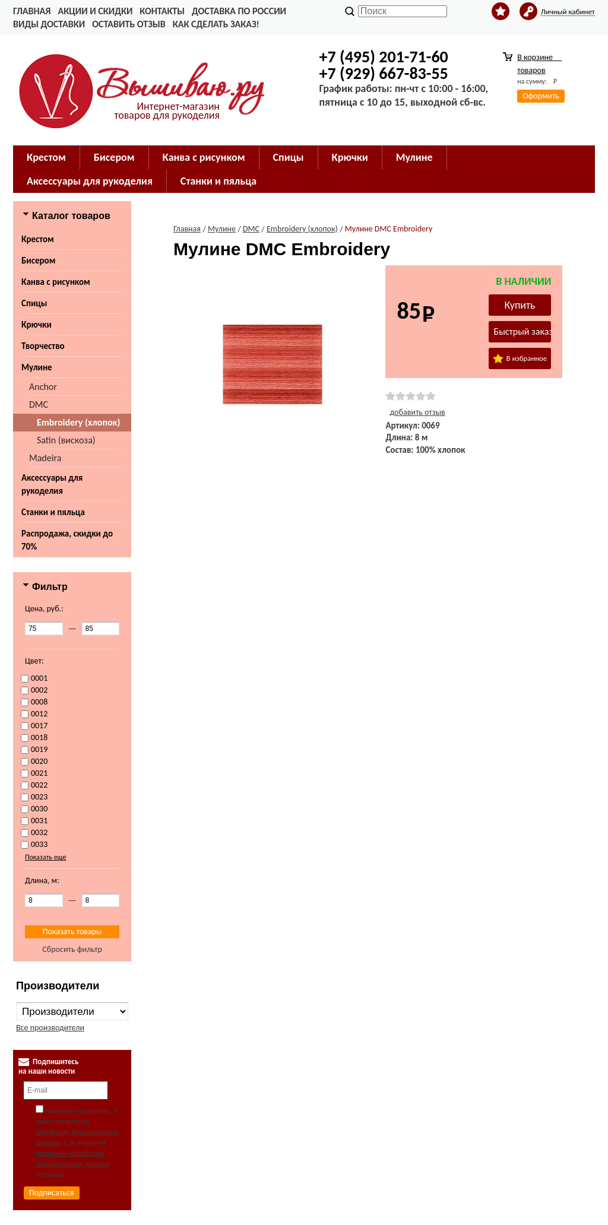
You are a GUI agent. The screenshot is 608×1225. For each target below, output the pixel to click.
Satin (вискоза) (66, 440)
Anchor (43, 386)
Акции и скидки (95, 11)
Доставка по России (239, 11)
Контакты (162, 11)
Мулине (36, 367)
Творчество (43, 346)
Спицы (34, 303)
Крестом (37, 239)
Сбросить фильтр (72, 949)
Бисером (38, 260)
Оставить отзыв (128, 24)
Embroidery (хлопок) (78, 422)
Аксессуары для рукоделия (52, 484)
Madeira (45, 458)
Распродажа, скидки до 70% (67, 540)
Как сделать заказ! (216, 24)
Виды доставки (49, 24)
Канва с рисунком (55, 282)
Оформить (540, 96)
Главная (31, 11)
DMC (38, 404)
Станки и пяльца (53, 512)
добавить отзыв (417, 412)
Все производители (50, 1028)
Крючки (36, 324)
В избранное (520, 358)
